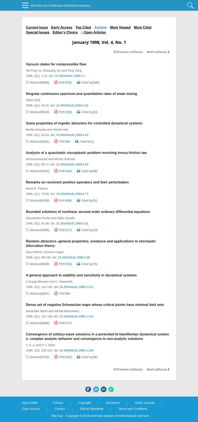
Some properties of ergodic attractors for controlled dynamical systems (84, 123)
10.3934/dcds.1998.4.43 (72, 135)
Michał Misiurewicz (66, 311)
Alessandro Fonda (38, 218)
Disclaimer (113, 402)
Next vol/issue (158, 52)
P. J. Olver (48, 345)
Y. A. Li (30, 345)
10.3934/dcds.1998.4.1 (70, 76)
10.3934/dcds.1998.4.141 (76, 316)
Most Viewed (120, 27)
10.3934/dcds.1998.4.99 (74, 257)
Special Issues (37, 32)
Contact (60, 408)
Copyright (84, 402)
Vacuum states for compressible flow (56, 64)
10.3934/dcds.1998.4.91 (72, 223)
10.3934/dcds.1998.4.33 (72, 105)
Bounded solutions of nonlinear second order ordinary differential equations (88, 212)
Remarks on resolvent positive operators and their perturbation (77, 182)
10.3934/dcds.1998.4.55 (72, 164)
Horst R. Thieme (37, 188)
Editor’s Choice (65, 32)
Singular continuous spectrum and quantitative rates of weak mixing (81, 94)
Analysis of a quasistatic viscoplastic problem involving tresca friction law (86, 153)
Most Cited (142, 27)
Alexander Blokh (37, 311)
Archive (100, 27)
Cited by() (88, 82)
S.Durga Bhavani (37, 281)
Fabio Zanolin (66, 218)
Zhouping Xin (52, 70)
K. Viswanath (63, 281)
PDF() (63, 82)
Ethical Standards (91, 408)
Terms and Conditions (132, 408)
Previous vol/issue (128, 52)
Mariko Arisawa (36, 129)
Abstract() (37, 82)
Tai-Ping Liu (33, 70)
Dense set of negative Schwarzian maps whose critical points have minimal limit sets (95, 305)
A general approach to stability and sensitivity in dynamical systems (81, 275)
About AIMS (30, 402)
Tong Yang (74, 70)
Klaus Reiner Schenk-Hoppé (45, 252)
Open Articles (93, 32)
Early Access (61, 27)
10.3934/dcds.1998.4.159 (76, 350)
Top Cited (83, 27)
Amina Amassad (36, 159)
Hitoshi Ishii (60, 129)
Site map (57, 416)
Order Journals (145, 402)
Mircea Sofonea (64, 159)
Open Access (31, 408)
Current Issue (37, 27)
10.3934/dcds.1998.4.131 (76, 287)
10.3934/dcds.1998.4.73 (72, 194)
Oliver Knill (33, 100)
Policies (58, 402)
